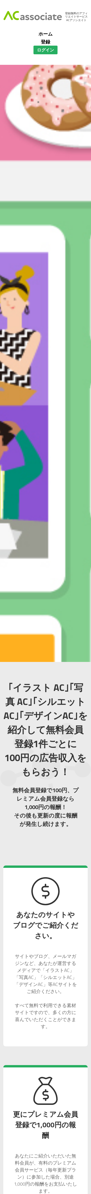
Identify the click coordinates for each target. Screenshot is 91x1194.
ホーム (45, 33)
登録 (45, 41)
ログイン (45, 50)
